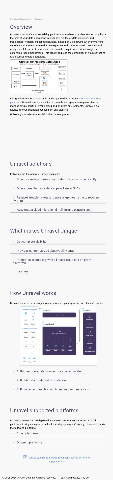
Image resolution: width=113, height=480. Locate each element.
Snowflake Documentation (21, 19)
